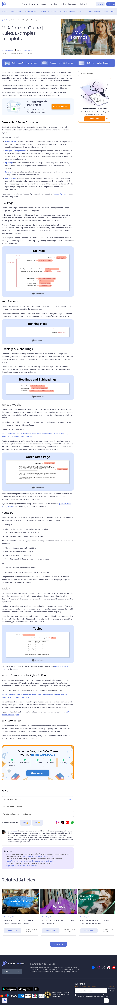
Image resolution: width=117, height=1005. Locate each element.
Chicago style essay (60, 194)
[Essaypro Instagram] (57, 823)
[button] (44, 4)
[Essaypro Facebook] (93, 967)
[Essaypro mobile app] (9, 989)
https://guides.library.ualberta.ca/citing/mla (22, 866)
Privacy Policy (104, 997)
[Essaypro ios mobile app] (25, 989)
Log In (100, 4)
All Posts (4, 11)
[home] (8, 4)
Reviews (63, 4)
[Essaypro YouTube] (67, 823)
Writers (24, 4)
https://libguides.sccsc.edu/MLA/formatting (37, 856)
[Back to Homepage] (13, 963)
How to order (33, 4)
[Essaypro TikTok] (62, 823)
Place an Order (37, 773)
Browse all (58, 944)
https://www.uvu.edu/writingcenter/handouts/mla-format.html (29, 861)
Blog (7, 20)
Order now (110, 4)
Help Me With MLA (60, 106)
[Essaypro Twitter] (103, 967)
